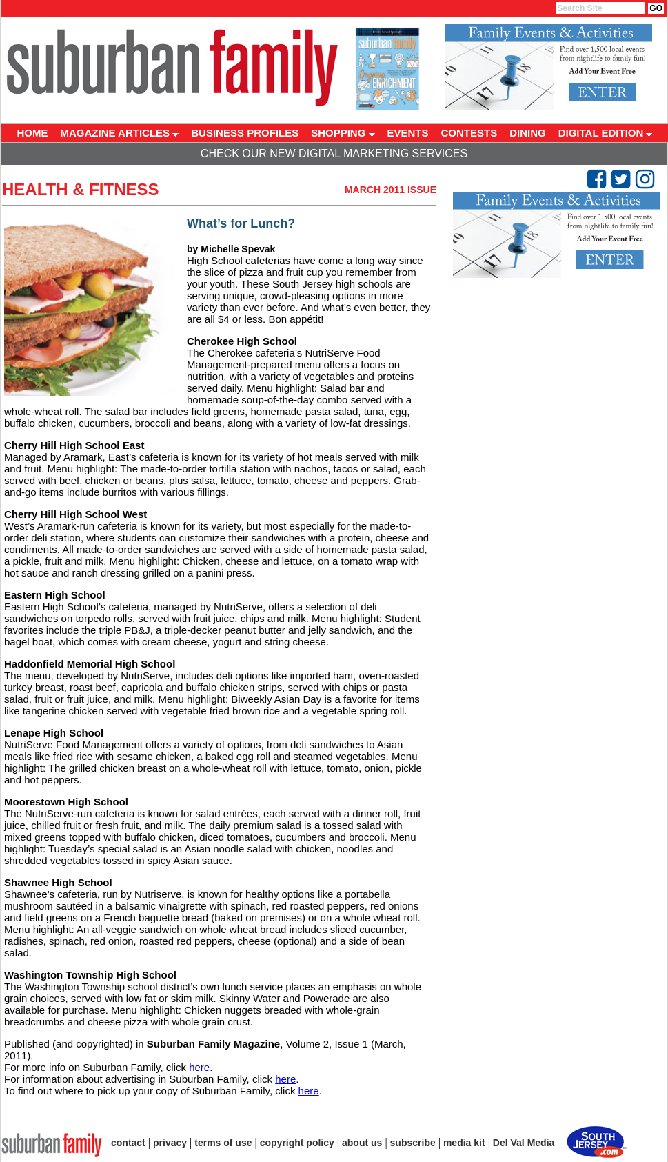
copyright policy (297, 1142)
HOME (32, 133)
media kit (464, 1142)
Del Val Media (523, 1142)
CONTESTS (469, 133)
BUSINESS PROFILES (244, 133)
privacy (170, 1142)
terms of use (223, 1142)
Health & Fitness (80, 189)
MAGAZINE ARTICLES (120, 133)
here (199, 1067)
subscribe (413, 1142)
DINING (527, 133)
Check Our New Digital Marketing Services (334, 153)
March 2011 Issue (390, 189)
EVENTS (408, 133)
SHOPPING (342, 133)
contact (128, 1142)
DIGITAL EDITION (605, 133)
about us (362, 1142)
